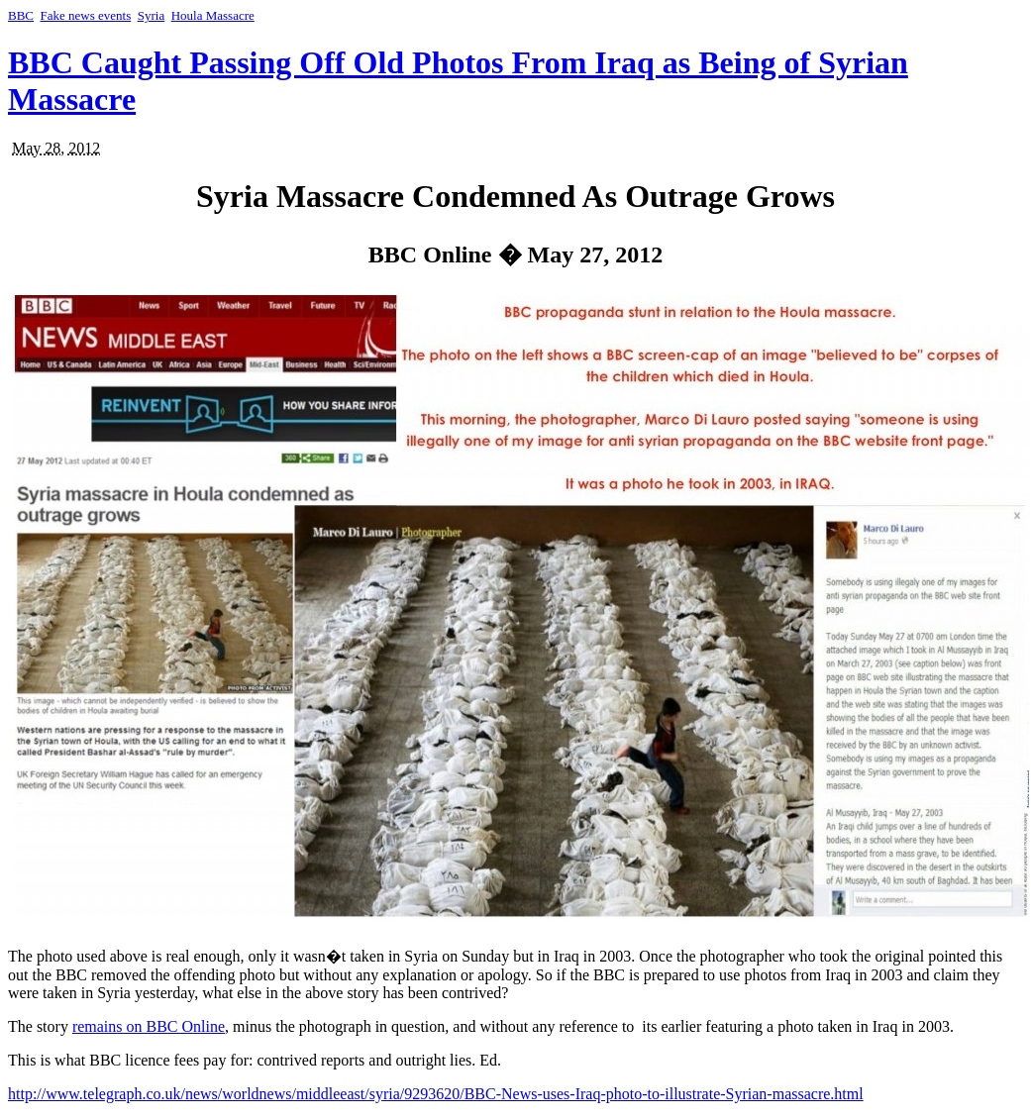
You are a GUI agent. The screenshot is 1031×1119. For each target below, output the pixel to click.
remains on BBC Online (148, 1026)
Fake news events (86, 15)
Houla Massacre (213, 15)
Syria (151, 15)
